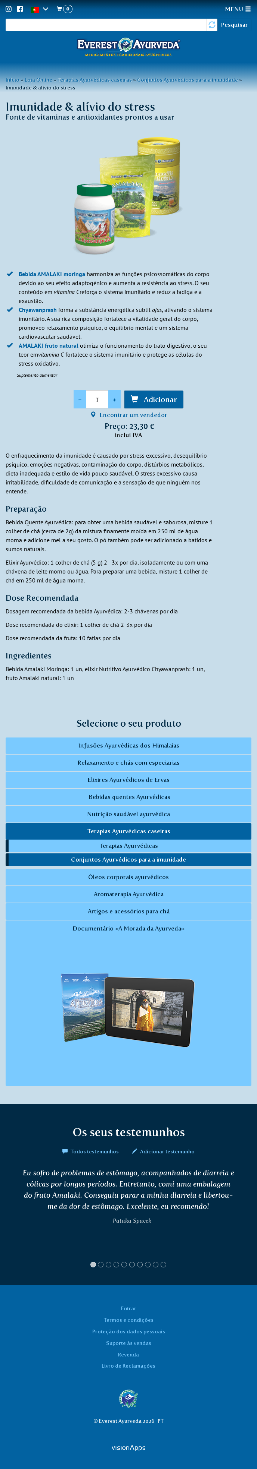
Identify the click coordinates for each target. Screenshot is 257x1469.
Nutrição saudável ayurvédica (128, 814)
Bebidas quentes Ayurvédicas (128, 796)
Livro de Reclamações (128, 1366)
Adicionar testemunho (163, 1151)
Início (12, 80)
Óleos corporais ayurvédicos (128, 877)
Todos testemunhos (91, 1151)
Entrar (128, 1308)
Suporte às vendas (128, 1343)
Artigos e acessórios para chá (129, 911)
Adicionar (159, 399)
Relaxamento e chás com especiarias (128, 762)
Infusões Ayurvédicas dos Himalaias (128, 745)
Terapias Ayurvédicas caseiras (95, 80)
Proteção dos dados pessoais (128, 1331)
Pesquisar (234, 24)
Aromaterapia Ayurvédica (129, 894)
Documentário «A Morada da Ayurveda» (128, 1003)
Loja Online (38, 80)
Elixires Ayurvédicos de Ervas (128, 779)
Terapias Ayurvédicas (128, 845)
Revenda (128, 1355)
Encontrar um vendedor (128, 414)
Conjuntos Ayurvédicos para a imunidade (187, 80)
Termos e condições (129, 1320)
